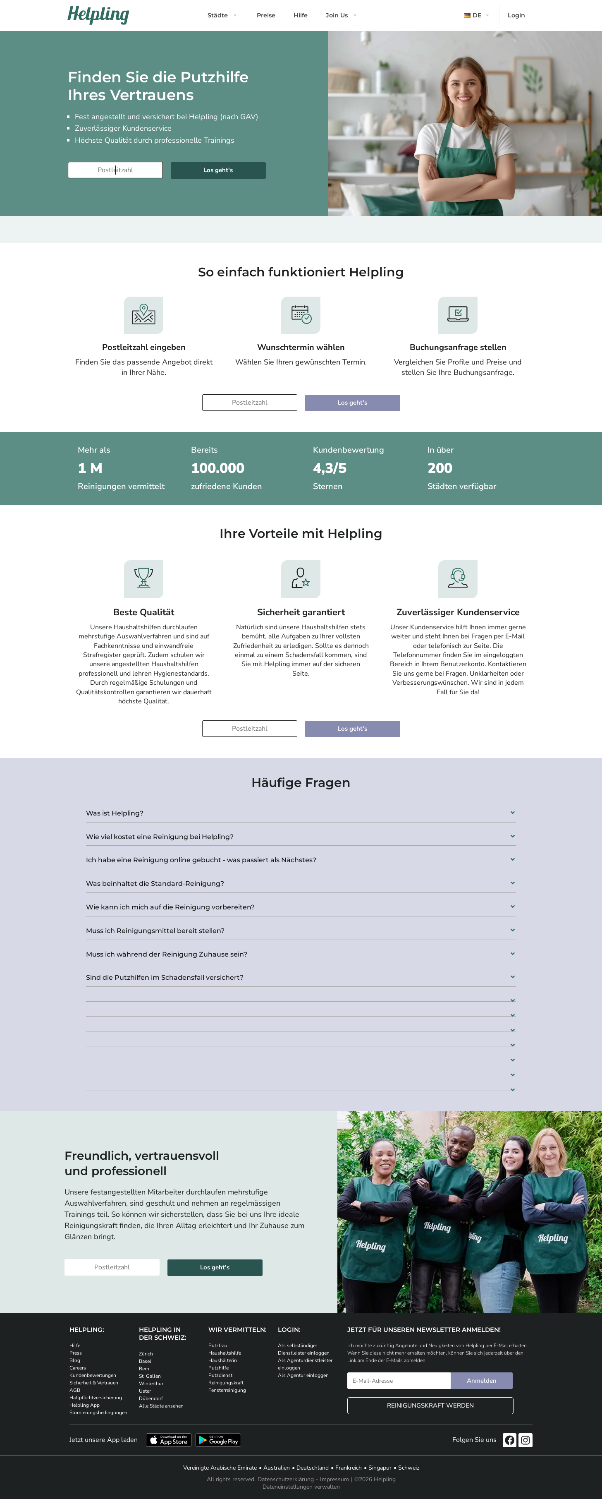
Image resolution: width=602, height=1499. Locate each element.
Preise (266, 15)
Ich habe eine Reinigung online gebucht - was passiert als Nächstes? (201, 860)
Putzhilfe (218, 1368)
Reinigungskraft (226, 1382)
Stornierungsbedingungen (98, 1412)
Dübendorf (151, 1398)
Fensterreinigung (227, 1390)
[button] (301, 811)
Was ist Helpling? (114, 813)
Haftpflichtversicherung (95, 1397)
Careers (77, 1368)
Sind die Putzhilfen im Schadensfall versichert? (165, 977)
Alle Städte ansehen (161, 1406)
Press (75, 1353)
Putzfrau (217, 1345)
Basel (145, 1361)
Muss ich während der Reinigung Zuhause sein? (166, 954)
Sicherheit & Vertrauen (93, 1382)
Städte (218, 15)
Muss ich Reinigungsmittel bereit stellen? (155, 931)
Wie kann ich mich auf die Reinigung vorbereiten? (170, 907)
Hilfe (301, 15)
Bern (144, 1368)
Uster (145, 1391)
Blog (74, 1360)
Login (516, 15)
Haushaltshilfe (224, 1353)
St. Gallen (150, 1376)
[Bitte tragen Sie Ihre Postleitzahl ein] (115, 170)
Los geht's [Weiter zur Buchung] (218, 170)
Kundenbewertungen (92, 1375)
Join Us (337, 15)
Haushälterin (222, 1360)
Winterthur (151, 1383)
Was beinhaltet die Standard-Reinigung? (155, 883)
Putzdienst (220, 1375)
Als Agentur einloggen (303, 1375)
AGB (74, 1390)
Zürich (146, 1353)
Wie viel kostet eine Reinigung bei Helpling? (160, 837)
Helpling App (84, 1405)
